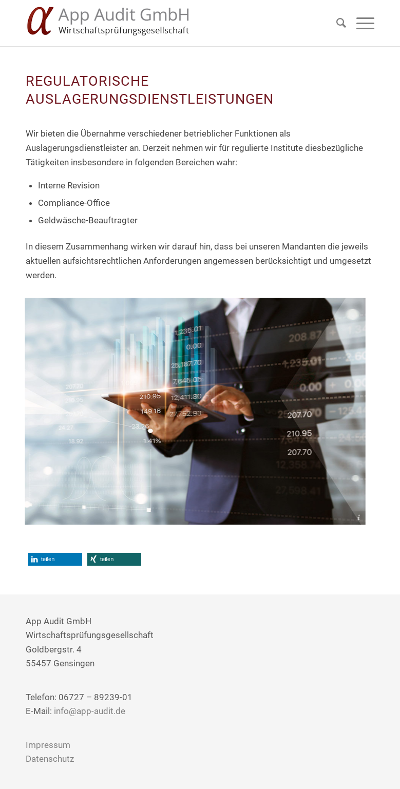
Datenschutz (50, 759)
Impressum (48, 745)
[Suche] (336, 23)
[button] (55, 559)
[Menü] (360, 23)
